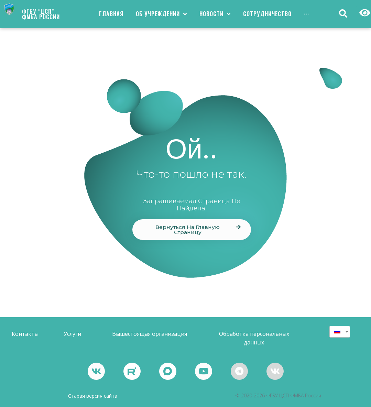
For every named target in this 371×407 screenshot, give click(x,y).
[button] (191, 229)
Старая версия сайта (92, 396)
